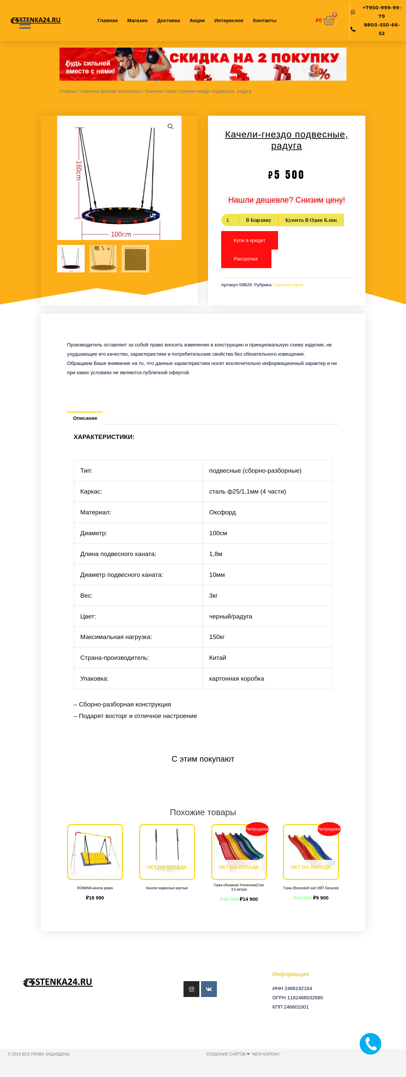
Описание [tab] (85, 418)
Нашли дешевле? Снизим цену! (286, 199)
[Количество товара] (230, 220)
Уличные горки (160, 91)
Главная (108, 20)
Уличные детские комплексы (111, 91)
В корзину (258, 220)
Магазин (137, 20)
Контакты (264, 20)
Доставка (168, 20)
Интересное (229, 20)
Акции (197, 20)
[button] (67, 64)
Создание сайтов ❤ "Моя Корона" (243, 1054)
